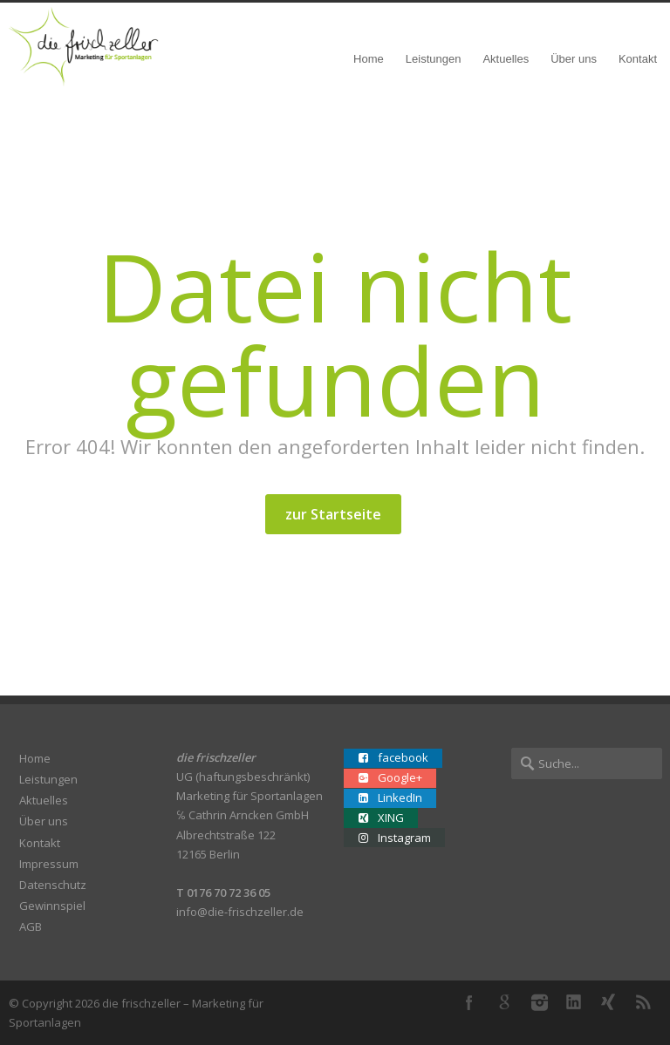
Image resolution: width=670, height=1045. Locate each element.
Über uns (573, 58)
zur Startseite (333, 514)
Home (368, 58)
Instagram (539, 1002)
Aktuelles (505, 58)
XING (608, 1002)
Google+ (504, 1002)
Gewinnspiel (52, 905)
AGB (30, 926)
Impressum (49, 864)
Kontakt (638, 58)
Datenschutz (52, 884)
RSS (643, 1002)
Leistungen (433, 58)
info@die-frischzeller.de (240, 911)
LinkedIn (574, 1002)
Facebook (469, 1002)
